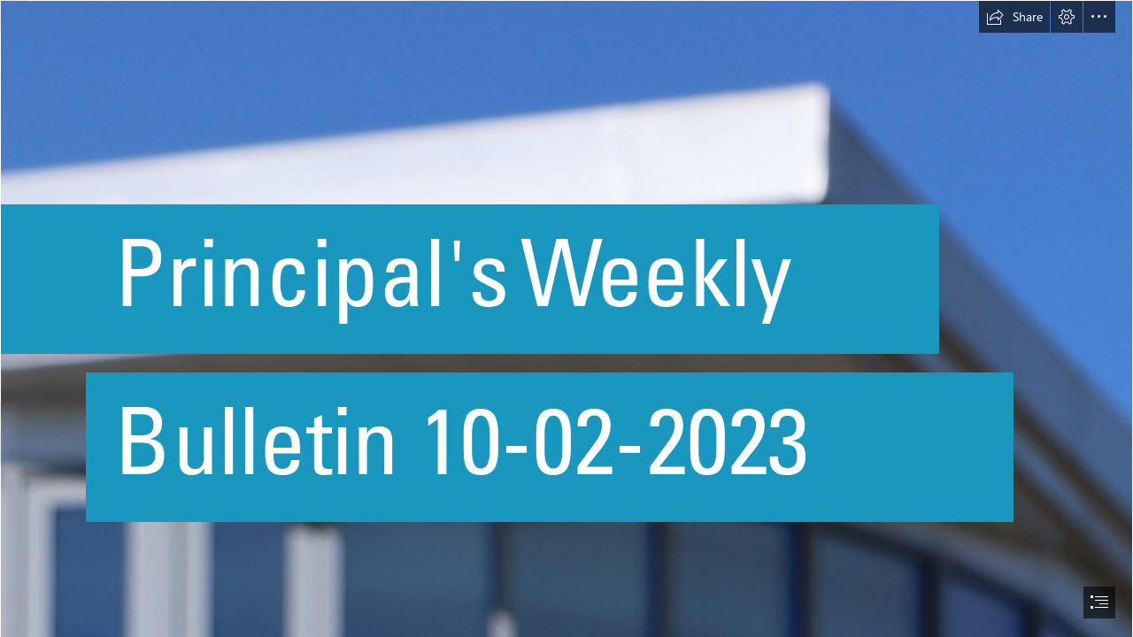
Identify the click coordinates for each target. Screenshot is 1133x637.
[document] (566, 318)
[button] (1014, 17)
